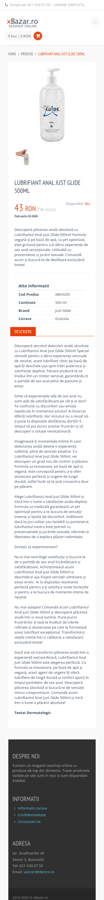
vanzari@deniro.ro (39, 871)
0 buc (12, 36)
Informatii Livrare (32, 808)
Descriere (23, 331)
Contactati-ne (29, 821)
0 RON (25, 36)
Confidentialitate (32, 814)
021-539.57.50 (38, 4)
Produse (27, 54)
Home (12, 54)
